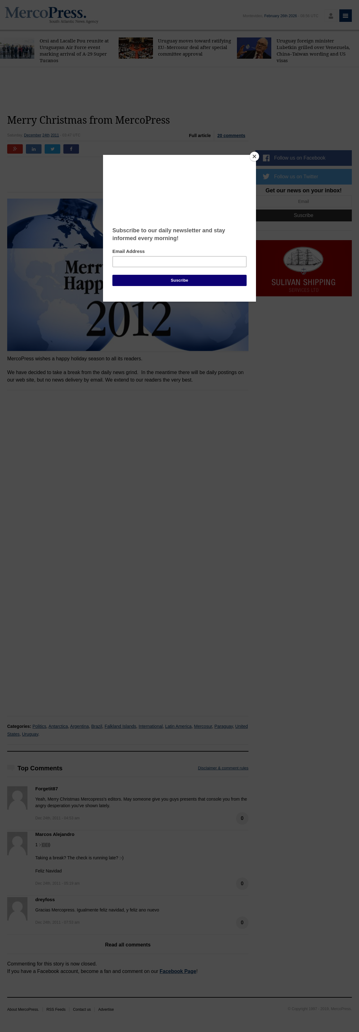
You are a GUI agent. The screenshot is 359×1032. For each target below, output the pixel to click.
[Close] (254, 156)
